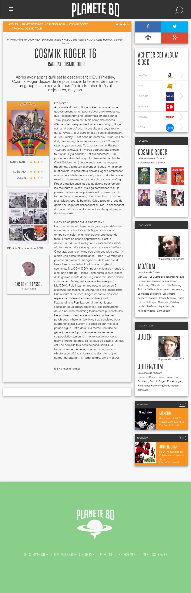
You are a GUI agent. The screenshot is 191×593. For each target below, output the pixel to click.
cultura (156, 96)
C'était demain (157, 285)
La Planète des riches (149, 293)
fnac (156, 86)
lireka (156, 128)
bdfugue (156, 107)
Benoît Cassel (31, 284)
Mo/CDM (146, 266)
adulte (82, 39)
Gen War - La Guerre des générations (158, 276)
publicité (106, 554)
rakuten (156, 117)
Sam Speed (163, 310)
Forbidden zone (146, 310)
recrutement (128, 554)
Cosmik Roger (152, 152)
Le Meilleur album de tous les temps (163, 289)
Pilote (161, 377)
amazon (156, 76)
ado (75, 39)
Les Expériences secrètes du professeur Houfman (161, 281)
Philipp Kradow (167, 297)
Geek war (163, 302)
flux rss (88, 554)
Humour (107, 39)
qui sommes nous (36, 554)
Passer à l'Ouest (147, 377)
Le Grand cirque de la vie (160, 306)
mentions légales (155, 554)
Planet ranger (174, 381)
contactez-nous (65, 554)
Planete (95, 10)
